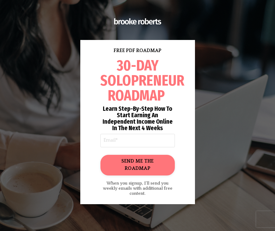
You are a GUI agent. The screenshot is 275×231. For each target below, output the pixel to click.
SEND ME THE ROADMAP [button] (137, 165)
